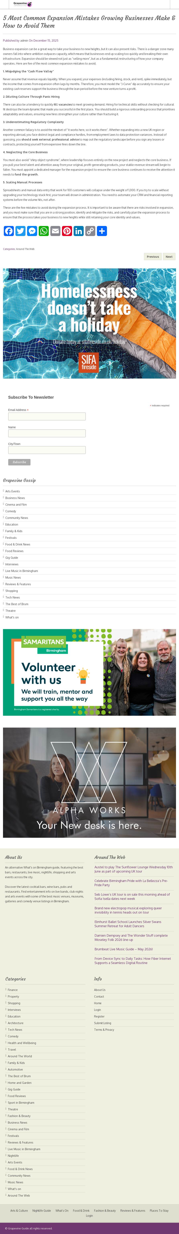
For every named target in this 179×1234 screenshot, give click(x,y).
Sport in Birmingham (21, 1102)
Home (98, 1003)
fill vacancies (64, 104)
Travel (12, 1049)
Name (12, 427)
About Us (100, 990)
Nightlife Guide (40, 1210)
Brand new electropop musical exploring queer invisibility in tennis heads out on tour (128, 910)
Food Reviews (14, 551)
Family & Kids (13, 531)
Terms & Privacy (104, 1029)
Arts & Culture (16, 1210)
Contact (99, 996)
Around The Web (25, 248)
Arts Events (12, 491)
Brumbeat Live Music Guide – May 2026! (124, 949)
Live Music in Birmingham (21, 571)
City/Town (14, 444)
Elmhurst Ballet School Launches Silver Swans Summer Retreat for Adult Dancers (128, 924)
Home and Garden (20, 1082)
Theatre (10, 610)
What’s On (61, 1210)
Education (11, 524)
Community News (16, 517)
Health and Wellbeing (22, 1043)
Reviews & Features (18, 584)
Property (13, 996)
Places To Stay (162, 1210)
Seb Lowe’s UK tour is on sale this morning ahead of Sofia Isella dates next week (132, 896)
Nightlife (13, 1155)
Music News (13, 577)
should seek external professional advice (50, 139)
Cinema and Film (16, 504)
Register (99, 1016)
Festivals (11, 537)
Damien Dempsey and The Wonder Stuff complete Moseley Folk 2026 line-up (131, 937)
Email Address (18, 410)
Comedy (10, 511)
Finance (13, 990)
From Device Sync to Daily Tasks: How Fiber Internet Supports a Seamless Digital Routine (133, 961)
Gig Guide (11, 557)
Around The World (20, 1056)
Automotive (15, 1069)
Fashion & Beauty (19, 1116)
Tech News (12, 597)
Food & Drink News (17, 544)
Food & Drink (81, 1210)
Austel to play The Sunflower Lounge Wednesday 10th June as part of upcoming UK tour (134, 869)
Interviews (11, 564)
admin (24, 40)
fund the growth (42, 174)
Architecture (15, 1023)
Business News (15, 498)
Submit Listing (103, 1023)
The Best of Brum (16, 604)
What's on (12, 617)
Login (97, 1009)
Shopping (11, 590)
